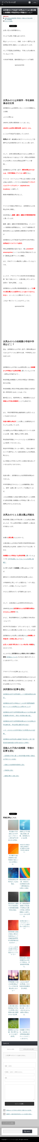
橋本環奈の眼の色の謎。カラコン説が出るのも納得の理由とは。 (25, 1010)
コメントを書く (9, 21)
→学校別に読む (8, 770)
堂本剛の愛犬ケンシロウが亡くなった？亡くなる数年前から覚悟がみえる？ (25, 924)
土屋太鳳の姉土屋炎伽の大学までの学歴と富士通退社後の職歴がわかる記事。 (13, 1010)
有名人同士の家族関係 (10, 18)
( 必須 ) (8, 1066)
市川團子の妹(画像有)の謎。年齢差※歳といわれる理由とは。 (13, 860)
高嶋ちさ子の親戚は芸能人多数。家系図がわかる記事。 (25, 835)
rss (29, 2)
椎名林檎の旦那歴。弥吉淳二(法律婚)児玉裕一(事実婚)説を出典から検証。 (25, 884)
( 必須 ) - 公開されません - (14, 1072)
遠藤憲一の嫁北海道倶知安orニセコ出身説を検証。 (19, 1114)
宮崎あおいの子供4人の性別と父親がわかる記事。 (19, 1110)
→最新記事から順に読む (11, 776)
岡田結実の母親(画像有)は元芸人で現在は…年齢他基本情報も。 (25, 962)
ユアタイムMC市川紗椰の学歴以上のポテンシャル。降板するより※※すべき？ (13, 950)
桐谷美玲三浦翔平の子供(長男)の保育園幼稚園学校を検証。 (13, 907)
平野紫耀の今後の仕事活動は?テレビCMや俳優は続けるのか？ (13, 986)
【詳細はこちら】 (12, 657)
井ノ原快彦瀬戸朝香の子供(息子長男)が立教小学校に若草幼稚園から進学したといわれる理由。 (25, 910)
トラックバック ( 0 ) (28, 1049)
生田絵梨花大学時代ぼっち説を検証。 (13, 882)
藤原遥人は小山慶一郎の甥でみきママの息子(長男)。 (13, 1033)
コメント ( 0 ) (10, 1049)
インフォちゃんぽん (13, 1139)
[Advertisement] (20, 81)
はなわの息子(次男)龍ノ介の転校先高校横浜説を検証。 (25, 985)
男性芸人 (19, 18)
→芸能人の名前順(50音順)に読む (14, 764)
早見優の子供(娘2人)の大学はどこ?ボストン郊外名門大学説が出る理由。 (13, 836)
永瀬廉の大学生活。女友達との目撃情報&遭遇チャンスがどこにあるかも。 (25, 1034)
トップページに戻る (8, 1123)
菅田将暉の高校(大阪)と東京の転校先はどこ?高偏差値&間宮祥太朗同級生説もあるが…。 (13, 937)
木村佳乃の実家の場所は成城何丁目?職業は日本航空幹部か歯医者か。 (25, 848)
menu (34, 2)
